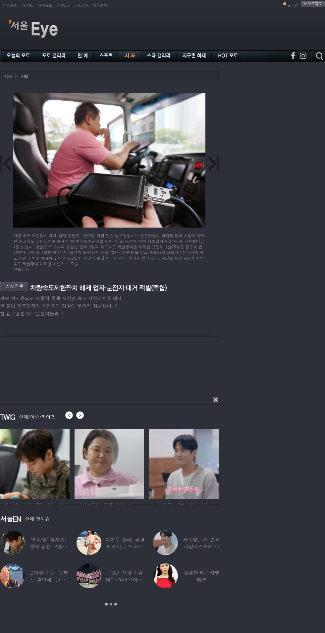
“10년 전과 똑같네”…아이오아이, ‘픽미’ (125, 579)
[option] (35, 463)
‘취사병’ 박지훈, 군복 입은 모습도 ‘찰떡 (49, 546)
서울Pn (27, 5)
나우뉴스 (45, 5)
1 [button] (106, 604)
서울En (63, 5)
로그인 (292, 5)
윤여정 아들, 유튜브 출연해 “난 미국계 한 (48, 579)
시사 (8, 76)
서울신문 (9, 5)
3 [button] (115, 604)
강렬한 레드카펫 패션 (202, 576)
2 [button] (111, 604)
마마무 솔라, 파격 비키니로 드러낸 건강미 (125, 546)
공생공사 (81, 5)
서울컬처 (100, 5)
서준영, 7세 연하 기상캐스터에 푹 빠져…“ (201, 546)
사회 (24, 76)
